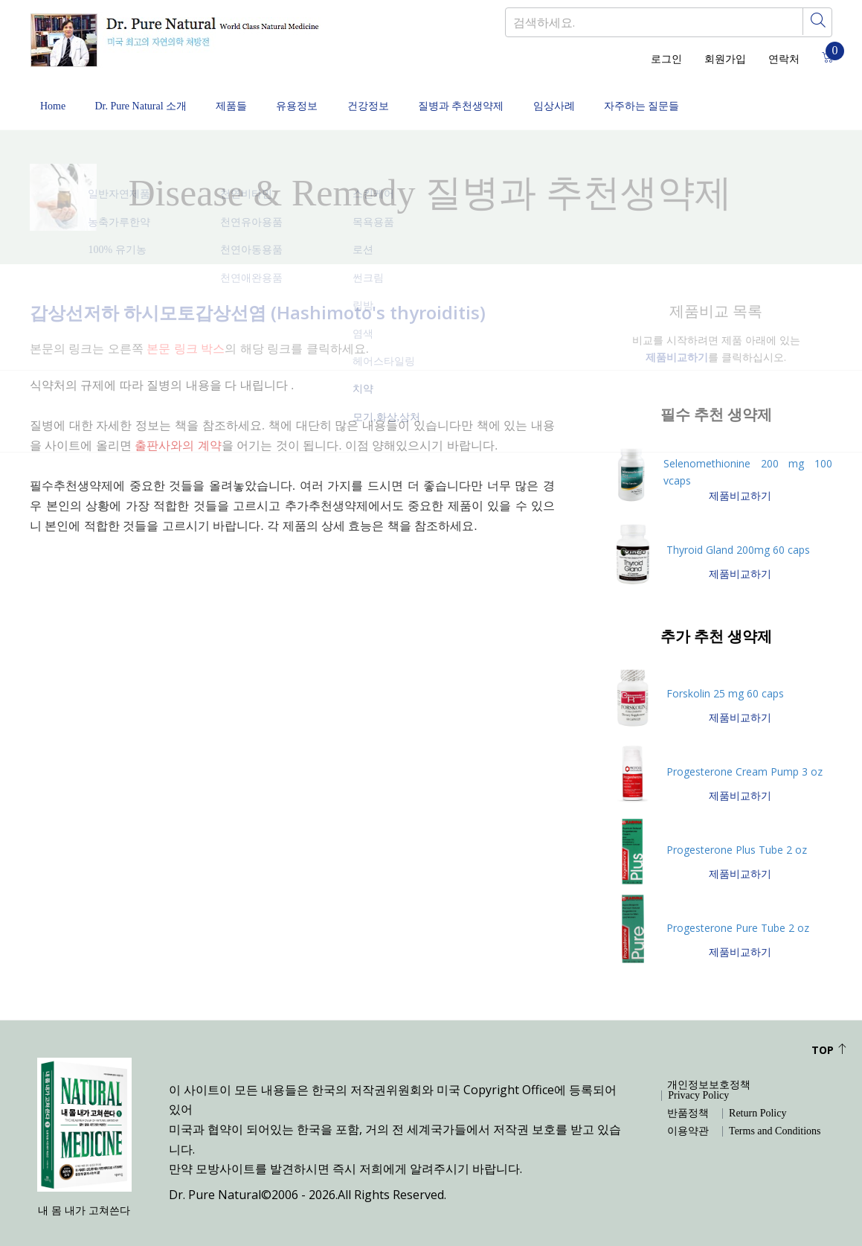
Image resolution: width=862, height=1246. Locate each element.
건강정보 (394, 98)
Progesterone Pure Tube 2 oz (737, 914)
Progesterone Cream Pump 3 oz (744, 758)
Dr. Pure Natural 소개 (147, 98)
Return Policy (757, 1100)
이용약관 (688, 1118)
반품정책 (688, 1100)
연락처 (784, 59)
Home (52, 98)
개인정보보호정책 (708, 1072)
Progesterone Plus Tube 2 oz (736, 836)
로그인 (666, 59)
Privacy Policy (698, 1082)
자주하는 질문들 (687, 98)
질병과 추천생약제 (494, 98)
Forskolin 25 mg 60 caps (725, 680)
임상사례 (593, 98)
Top (829, 1036)
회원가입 (725, 59)
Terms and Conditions (774, 1118)
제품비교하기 (740, 482)
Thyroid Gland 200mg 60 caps (738, 536)
